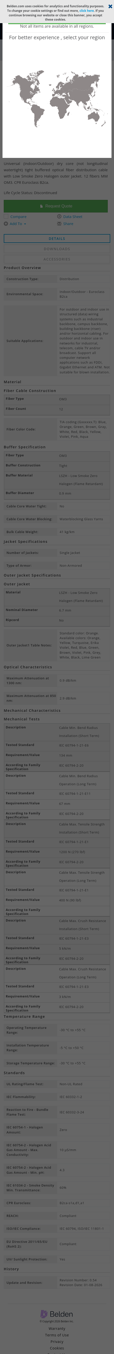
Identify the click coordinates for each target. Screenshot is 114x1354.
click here (86, 11)
